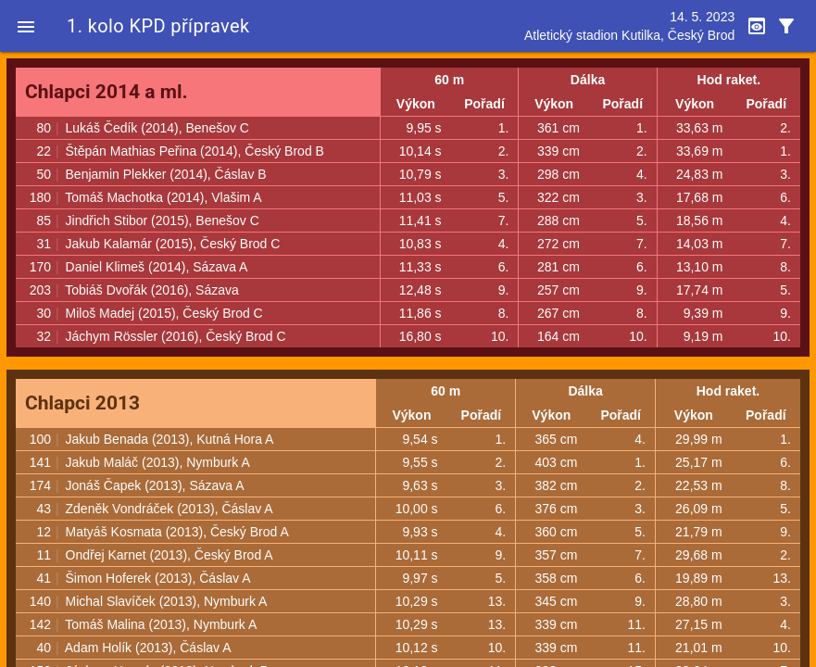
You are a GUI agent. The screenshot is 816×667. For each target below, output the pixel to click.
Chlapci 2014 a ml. (106, 92)
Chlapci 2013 (82, 403)
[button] (26, 26)
